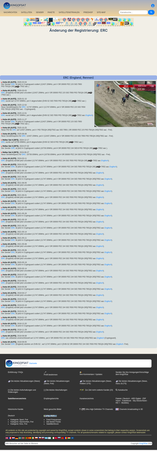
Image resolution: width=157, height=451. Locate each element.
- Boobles (124, 403)
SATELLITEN (26, 12)
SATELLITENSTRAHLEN (69, 12)
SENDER (40, 12)
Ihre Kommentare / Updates (91, 373)
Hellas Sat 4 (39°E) (10, 140)
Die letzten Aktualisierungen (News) (24, 381)
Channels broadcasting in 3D (129, 409)
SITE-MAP (101, 12)
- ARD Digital (135, 398)
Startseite (21, 363)
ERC (13, 84)
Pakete (118, 398)
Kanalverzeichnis (87, 398)
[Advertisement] (78, 54)
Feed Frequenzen (53, 420)
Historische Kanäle (15, 409)
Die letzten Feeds (53, 422)
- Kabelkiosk (126, 401)
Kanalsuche (122, 390)
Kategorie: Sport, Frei (19, 420)
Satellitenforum (52, 424)
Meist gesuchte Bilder (52, 409)
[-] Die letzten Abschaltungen (55, 390)
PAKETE (51, 12)
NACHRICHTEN (10, 12)
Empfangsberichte (51, 398)
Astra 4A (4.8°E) (9, 82)
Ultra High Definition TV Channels (96, 409)
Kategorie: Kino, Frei (19, 424)
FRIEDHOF (88, 12)
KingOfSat (143, 443)
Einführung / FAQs (15, 372)
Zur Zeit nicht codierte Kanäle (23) (96, 390)
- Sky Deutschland (139, 401)
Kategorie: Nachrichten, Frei (22, 422)
